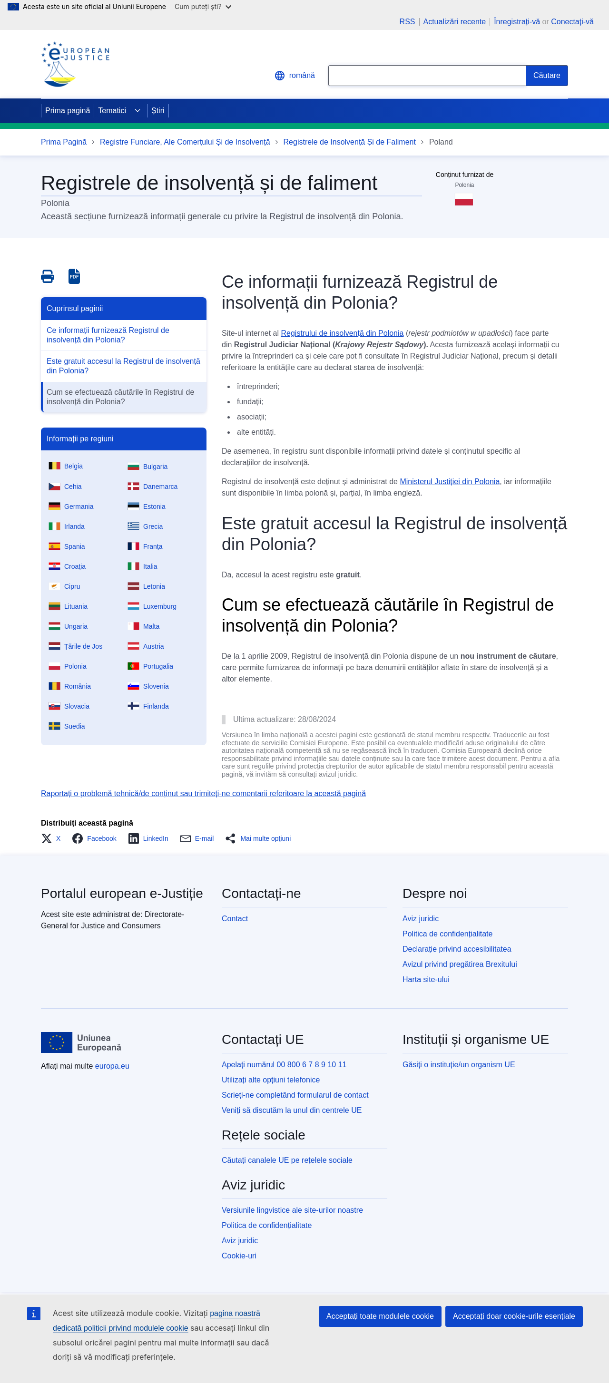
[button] (53, 838)
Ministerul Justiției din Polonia (450, 481)
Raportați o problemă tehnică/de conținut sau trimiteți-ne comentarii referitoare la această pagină (203, 793)
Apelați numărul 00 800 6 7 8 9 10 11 (284, 1065)
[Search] (547, 75)
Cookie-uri (239, 1256)
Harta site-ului (426, 979)
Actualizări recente (454, 22)
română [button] (294, 75)
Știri (158, 111)
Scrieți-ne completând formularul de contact (295, 1095)
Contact (235, 919)
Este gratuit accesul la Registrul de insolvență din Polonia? (123, 366)
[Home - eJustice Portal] (75, 64)
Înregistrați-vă (517, 22)
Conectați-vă (572, 22)
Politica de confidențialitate (447, 934)
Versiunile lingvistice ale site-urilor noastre (292, 1210)
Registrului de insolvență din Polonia (342, 333)
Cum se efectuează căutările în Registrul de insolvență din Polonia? (120, 397)
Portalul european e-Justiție (122, 893)
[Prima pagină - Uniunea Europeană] (81, 1042)
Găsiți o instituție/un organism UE (459, 1065)
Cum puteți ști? (203, 6)
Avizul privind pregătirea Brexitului (460, 964)
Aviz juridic (421, 919)
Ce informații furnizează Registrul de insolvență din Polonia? (108, 335)
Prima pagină (67, 111)
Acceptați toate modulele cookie (380, 1316)
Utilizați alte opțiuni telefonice (271, 1080)
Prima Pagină (64, 142)
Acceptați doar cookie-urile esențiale (514, 1316)
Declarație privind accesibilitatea (457, 949)
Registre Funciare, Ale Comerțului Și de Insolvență (185, 142)
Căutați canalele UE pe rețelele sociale (287, 1160)
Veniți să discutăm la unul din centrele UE (292, 1110)
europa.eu (112, 1066)
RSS (407, 22)
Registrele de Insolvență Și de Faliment (350, 142)
